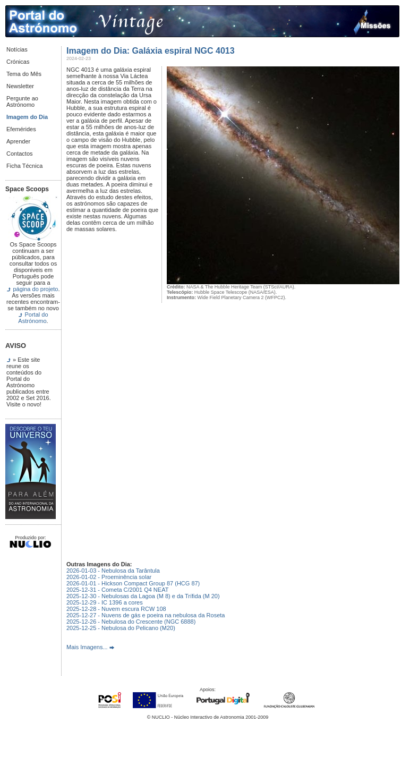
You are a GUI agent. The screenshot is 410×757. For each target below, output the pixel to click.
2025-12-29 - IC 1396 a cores (104, 602)
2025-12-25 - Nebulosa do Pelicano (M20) (120, 628)
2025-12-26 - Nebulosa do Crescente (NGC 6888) (130, 621)
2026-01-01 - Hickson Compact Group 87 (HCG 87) (133, 583)
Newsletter (20, 86)
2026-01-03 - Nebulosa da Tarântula (113, 570)
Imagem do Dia (27, 117)
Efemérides (21, 129)
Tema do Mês (23, 74)
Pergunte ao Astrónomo (22, 101)
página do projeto (35, 289)
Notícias (17, 49)
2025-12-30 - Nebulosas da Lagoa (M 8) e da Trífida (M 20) (143, 596)
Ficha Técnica (24, 166)
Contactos (19, 153)
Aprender (18, 141)
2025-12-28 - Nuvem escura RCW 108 (116, 609)
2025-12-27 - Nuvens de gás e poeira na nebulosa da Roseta (145, 615)
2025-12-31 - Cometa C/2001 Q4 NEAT (117, 589)
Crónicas (17, 61)
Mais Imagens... (87, 647)
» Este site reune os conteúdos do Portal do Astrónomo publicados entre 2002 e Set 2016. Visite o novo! (28, 381)
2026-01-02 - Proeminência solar (108, 577)
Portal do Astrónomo (33, 317)
